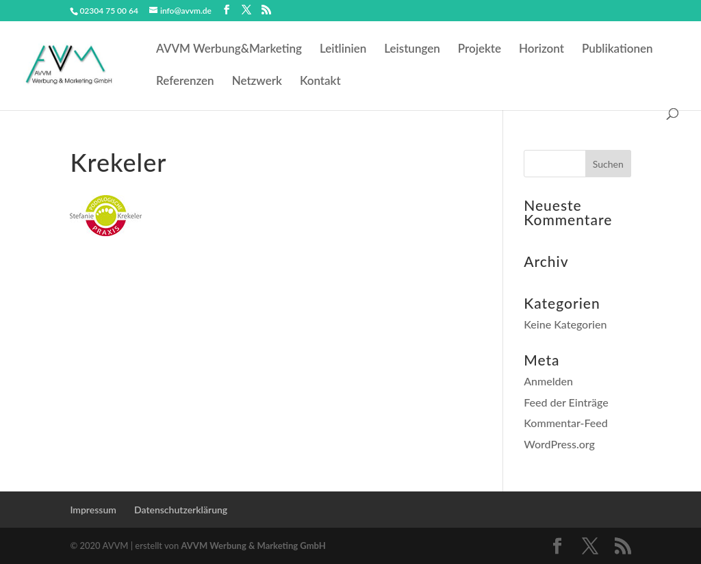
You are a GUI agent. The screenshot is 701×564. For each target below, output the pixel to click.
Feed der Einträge (566, 402)
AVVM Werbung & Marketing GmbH (253, 545)
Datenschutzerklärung (180, 509)
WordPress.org (559, 443)
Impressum (93, 509)
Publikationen (617, 49)
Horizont (541, 49)
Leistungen (412, 49)
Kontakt (320, 82)
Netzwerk (257, 82)
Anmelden (548, 380)
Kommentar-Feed (566, 422)
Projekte (479, 49)
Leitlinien (343, 49)
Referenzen (185, 82)
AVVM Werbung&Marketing (229, 49)
